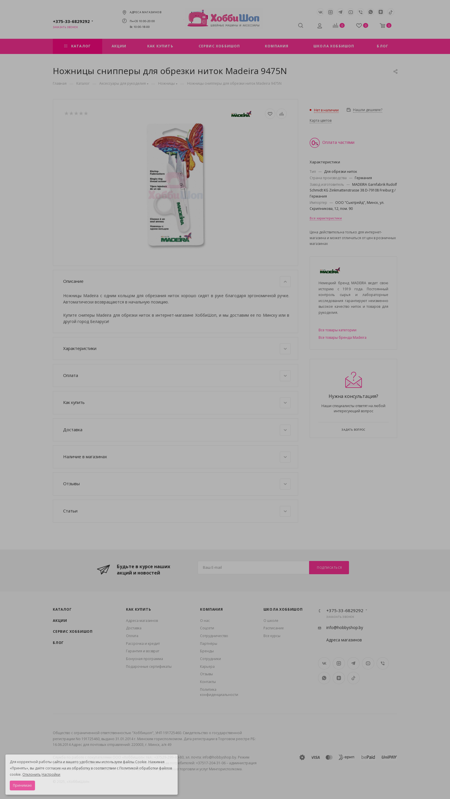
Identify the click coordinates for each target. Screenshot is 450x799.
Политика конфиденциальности (219, 692)
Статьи (177, 511)
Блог (58, 642)
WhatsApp (370, 12)
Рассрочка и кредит (143, 643)
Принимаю (22, 785)
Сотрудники (210, 658)
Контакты (208, 681)
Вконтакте (320, 12)
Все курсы (271, 635)
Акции (60, 620)
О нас (205, 620)
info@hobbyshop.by (344, 627)
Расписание (273, 628)
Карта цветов (320, 120)
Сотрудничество (214, 635)
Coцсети (207, 628)
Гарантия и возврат (142, 651)
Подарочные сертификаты (149, 666)
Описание (177, 281)
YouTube (350, 12)
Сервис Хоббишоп (73, 631)
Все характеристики (326, 218)
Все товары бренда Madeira (342, 337)
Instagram (330, 12)
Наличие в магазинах (177, 457)
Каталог (62, 609)
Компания (211, 609)
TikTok (390, 12)
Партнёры (208, 643)
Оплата (177, 375)
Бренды (207, 651)
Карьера (207, 666)
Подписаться (329, 567)
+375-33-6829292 (71, 21)
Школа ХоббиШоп (283, 609)
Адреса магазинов (146, 12)
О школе (270, 620)
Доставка (177, 430)
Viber (360, 12)
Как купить (177, 402)
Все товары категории (337, 330)
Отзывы (177, 484)
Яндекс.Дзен (380, 12)
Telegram (340, 12)
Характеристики (177, 348)
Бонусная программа (144, 658)
